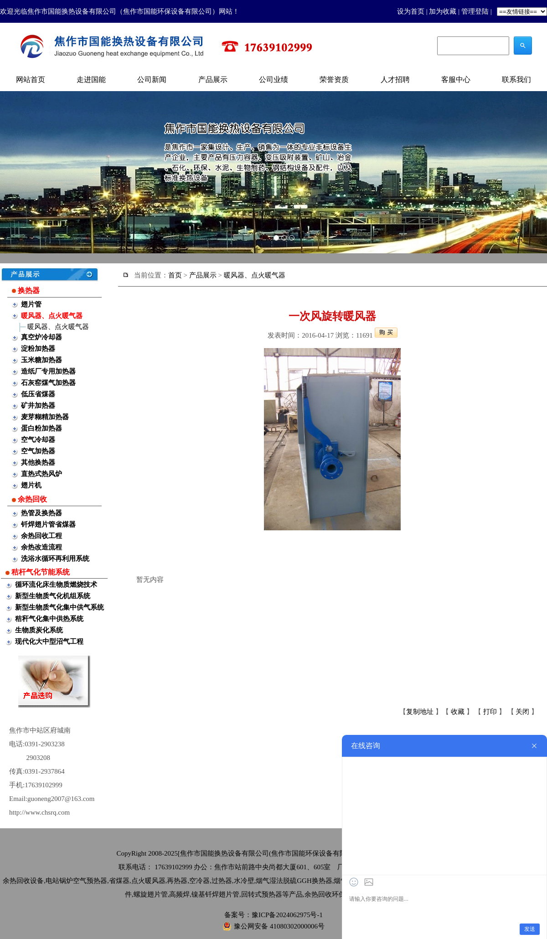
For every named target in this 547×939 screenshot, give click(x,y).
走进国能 (91, 79)
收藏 (457, 711)
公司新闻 (151, 79)
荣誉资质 (334, 79)
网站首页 (30, 79)
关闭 (522, 711)
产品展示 (212, 79)
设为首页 (410, 11)
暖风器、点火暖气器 (58, 326)
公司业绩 (273, 79)
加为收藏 (442, 11)
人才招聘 (395, 79)
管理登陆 (475, 11)
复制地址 (419, 711)
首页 (175, 275)
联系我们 (516, 79)
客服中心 (455, 79)
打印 (490, 711)
